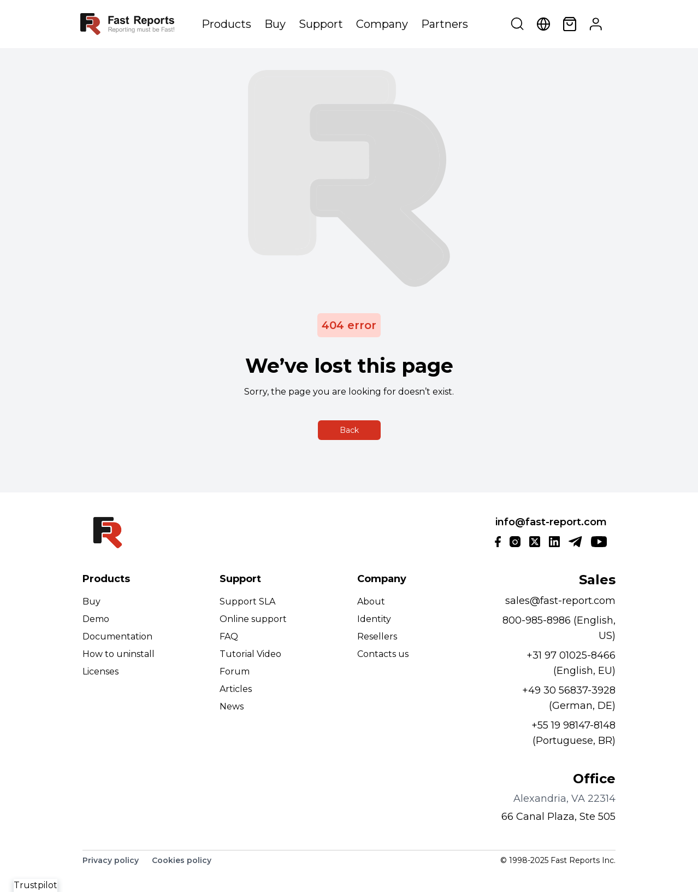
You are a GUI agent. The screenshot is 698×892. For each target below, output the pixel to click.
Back (349, 430)
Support (321, 24)
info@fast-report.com (551, 522)
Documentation (117, 636)
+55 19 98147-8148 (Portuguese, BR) (573, 733)
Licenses (100, 671)
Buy (275, 24)
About (371, 601)
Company (382, 24)
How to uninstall (118, 654)
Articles (236, 689)
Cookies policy (181, 860)
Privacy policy (110, 860)
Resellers (377, 636)
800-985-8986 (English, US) (559, 628)
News (232, 706)
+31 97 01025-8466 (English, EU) (571, 663)
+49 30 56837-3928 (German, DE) (569, 698)
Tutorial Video (250, 654)
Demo (95, 619)
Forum (235, 671)
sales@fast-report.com (560, 601)
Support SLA (247, 601)
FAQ (229, 636)
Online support (253, 619)
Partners (444, 24)
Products (226, 24)
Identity (374, 619)
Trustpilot (35, 885)
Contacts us (383, 654)
